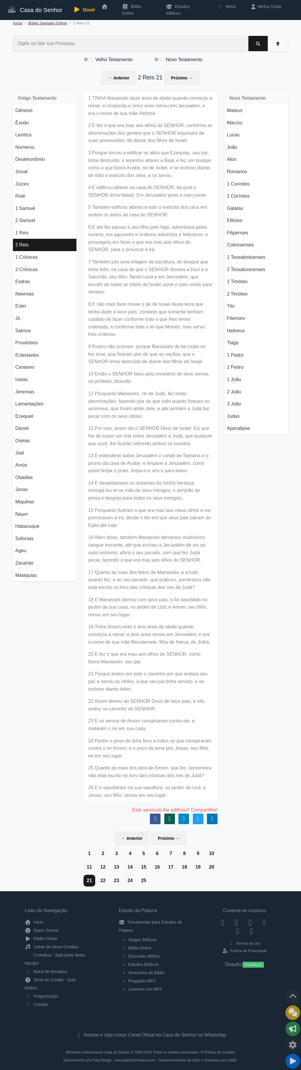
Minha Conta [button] (265, 6)
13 (116, 866)
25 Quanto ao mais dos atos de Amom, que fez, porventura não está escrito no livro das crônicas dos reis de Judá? (149, 771)
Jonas (21, 489)
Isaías (21, 379)
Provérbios (26, 342)
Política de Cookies (219, 1052)
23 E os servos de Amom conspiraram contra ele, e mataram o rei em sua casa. (141, 724)
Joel (19, 452)
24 (130, 880)
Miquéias (24, 501)
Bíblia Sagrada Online (47, 23)
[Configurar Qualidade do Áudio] (292, 1045)
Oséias (22, 440)
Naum (21, 514)
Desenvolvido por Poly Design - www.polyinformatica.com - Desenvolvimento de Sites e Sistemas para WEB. (150, 1060)
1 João (234, 379)
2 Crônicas (26, 269)
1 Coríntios (238, 183)
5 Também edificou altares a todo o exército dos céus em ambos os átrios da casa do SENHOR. (147, 211)
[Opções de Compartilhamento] (292, 1028)
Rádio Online (41, 938)
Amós (21, 465)
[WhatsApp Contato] (238, 931)
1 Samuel (25, 208)
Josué (21, 171)
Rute (20, 195)
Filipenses (237, 232)
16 (157, 866)
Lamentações (29, 403)
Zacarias (24, 562)
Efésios (234, 220)
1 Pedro (235, 355)
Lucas (233, 134)
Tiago (232, 342)
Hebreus (236, 330)
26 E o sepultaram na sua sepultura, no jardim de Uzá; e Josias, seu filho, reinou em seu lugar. (147, 791)
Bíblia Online (131, 9)
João (232, 147)
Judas (233, 416)
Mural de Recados (46, 971)
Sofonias (24, 538)
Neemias (24, 293)
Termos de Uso (245, 944)
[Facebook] (223, 922)
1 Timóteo (237, 281)
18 (184, 866)
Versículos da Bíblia (146, 972)
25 (143, 880)
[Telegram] (251, 931)
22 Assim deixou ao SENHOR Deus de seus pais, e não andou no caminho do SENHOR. (146, 705)
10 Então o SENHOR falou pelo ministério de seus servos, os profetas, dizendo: (149, 377)
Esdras (22, 281)
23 (116, 880)
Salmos (23, 330)
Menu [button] (226, 6)
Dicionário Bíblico (144, 956)
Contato (36, 1004)
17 (170, 866)
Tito (231, 305)
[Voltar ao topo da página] (292, 996)
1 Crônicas (26, 257)
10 (211, 853)
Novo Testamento (184, 59)
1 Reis (22, 232)
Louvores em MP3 (145, 989)
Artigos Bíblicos (142, 939)
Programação (41, 996)
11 (89, 866)
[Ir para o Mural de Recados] (292, 1012)
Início (18, 23)
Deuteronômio (30, 159)
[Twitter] (250, 922)
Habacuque (27, 526)
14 (130, 866)
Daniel (22, 428)
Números (24, 147)
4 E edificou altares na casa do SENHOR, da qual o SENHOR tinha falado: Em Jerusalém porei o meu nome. (147, 191)
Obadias (24, 477)
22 (103, 880)
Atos (231, 159)
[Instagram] (236, 922)
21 (89, 880)
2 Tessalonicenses (246, 269)
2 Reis (22, 244)
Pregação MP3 (141, 981)
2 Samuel (25, 220)
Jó (17, 318)
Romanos (237, 171)
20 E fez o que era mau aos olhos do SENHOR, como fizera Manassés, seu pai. (144, 658)
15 (143, 866)
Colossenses (240, 244)
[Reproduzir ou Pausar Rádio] (292, 1061)
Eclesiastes (27, 355)
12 (103, 866)
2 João (234, 391)
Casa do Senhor (34, 9)
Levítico (23, 134)
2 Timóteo (237, 293)
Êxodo (22, 122)
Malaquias (26, 575)
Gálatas (235, 208)
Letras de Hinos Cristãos (51, 946)
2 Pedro (235, 367)
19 (198, 866)
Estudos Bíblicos (178, 9)
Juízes (22, 183)
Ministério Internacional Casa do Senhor (98, 1052)
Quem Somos (41, 930)
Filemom (236, 318)
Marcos (234, 122)
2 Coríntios (238, 195)
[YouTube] (264, 922)
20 (211, 866)
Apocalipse (238, 428)
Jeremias (24, 391)
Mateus (234, 110)
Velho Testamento (114, 59)
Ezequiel (24, 416)
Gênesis (24, 110)
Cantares (24, 367)
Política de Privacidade (244, 951)
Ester (20, 305)
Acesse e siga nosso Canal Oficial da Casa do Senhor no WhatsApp (150, 1034)
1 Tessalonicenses (246, 257)
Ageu (20, 550)
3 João (234, 403)
